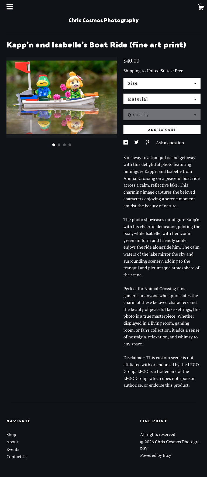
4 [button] (69, 144)
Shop (11, 434)
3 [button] (64, 144)
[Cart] (201, 8)
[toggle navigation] (9, 6)
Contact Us (16, 456)
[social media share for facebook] (126, 143)
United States (159, 71)
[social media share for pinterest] (148, 143)
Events (12, 449)
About (12, 442)
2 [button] (59, 144)
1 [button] (53, 144)
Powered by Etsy (155, 455)
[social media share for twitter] (137, 143)
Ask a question (170, 143)
